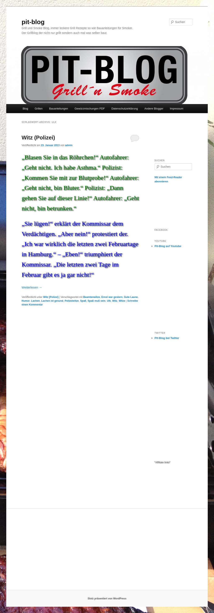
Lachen (35, 300)
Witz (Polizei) (38, 137)
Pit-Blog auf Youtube (168, 246)
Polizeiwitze (72, 300)
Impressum (176, 108)
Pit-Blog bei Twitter (167, 338)
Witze (122, 300)
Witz (114, 300)
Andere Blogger (153, 108)
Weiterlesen (32, 287)
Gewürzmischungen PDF (90, 108)
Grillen (39, 108)
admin (68, 145)
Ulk (109, 300)
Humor (26, 300)
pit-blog (33, 21)
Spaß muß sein (96, 300)
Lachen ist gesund (52, 300)
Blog (25, 108)
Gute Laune (131, 297)
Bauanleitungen (58, 108)
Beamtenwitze (91, 297)
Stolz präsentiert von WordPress (107, 598)
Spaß (83, 300)
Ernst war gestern (111, 297)
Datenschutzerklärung (124, 108)
